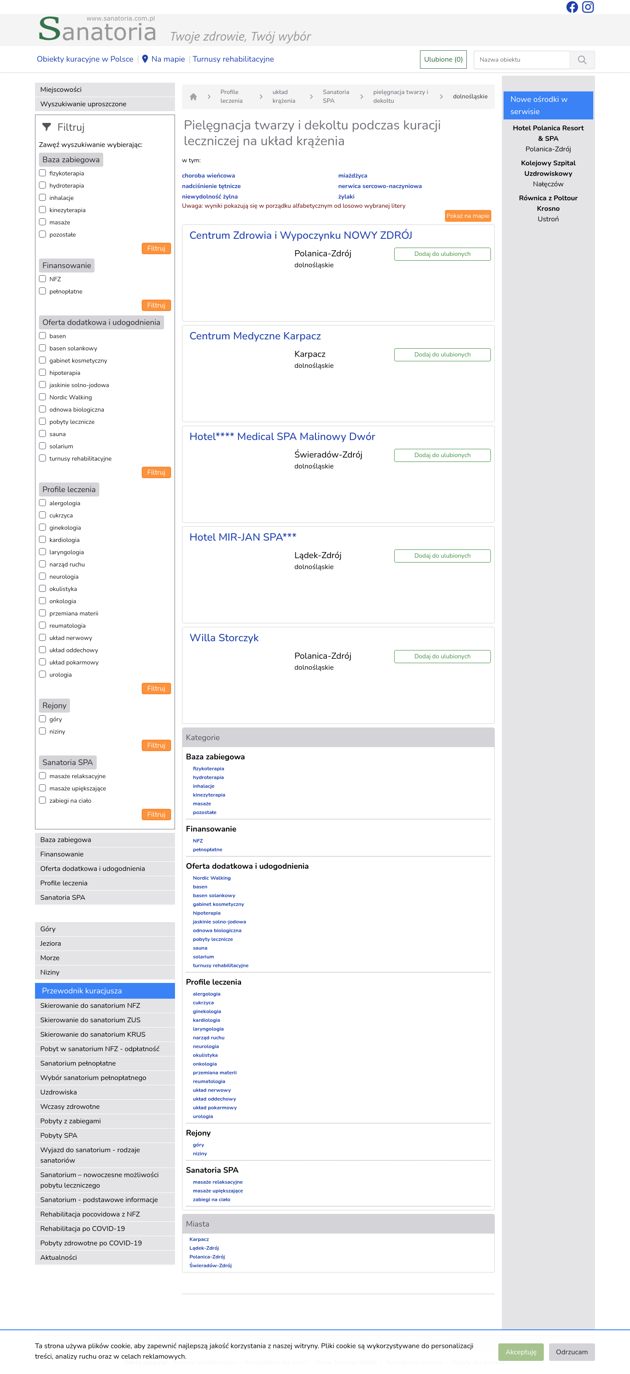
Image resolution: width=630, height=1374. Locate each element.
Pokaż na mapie (468, 216)
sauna (57, 434)
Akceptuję (520, 1352)
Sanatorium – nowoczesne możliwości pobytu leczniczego (99, 1180)
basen (57, 336)
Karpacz (199, 1239)
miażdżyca (352, 175)
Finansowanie (62, 854)
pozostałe (62, 235)
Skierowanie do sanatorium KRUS (93, 1034)
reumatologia (67, 626)
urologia (60, 675)
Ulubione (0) (443, 59)
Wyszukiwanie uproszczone (83, 104)
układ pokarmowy (73, 662)
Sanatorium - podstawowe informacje (99, 1200)
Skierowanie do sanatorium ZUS (90, 1020)
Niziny (50, 972)
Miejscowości (60, 89)
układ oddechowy (73, 650)
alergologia (64, 503)
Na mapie (163, 59)
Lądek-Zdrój (204, 1248)
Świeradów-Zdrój (210, 1265)
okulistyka (63, 589)
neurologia (64, 577)
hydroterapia (66, 186)
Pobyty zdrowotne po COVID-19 (91, 1243)
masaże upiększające (77, 788)
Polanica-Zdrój (207, 1256)
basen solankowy (73, 348)
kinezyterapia (67, 210)
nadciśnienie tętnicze (211, 186)
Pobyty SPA (58, 1135)
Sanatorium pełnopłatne (78, 1063)
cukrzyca (61, 515)
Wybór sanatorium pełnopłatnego (93, 1078)
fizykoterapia (66, 173)
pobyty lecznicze (71, 422)
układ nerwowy (70, 638)
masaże (59, 222)
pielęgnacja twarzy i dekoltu (400, 96)
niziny (57, 731)
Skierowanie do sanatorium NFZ (90, 1005)
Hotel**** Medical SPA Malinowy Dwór (282, 437)
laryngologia (66, 552)
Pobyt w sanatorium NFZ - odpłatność (99, 1049)
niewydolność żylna (210, 196)
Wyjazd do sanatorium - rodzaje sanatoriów (90, 1155)
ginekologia (65, 528)
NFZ (55, 279)
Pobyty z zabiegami (70, 1121)
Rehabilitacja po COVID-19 (82, 1229)
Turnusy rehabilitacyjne (233, 59)
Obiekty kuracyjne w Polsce (85, 59)
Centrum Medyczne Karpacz (255, 336)
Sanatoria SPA (62, 897)
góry (55, 719)
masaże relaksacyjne (77, 776)
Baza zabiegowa (65, 840)
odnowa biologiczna (76, 410)
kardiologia (64, 540)
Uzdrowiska (58, 1092)
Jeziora (50, 943)
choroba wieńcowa (208, 175)
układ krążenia (284, 96)
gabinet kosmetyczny (78, 361)
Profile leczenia (64, 883)
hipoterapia (64, 373)
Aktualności (58, 1257)
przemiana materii (73, 613)
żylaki (346, 196)
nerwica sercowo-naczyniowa (380, 186)
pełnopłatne (66, 291)
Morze (50, 958)
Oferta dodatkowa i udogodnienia (92, 869)
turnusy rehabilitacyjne (80, 459)
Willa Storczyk (224, 638)
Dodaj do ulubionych (442, 254)
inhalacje (61, 198)
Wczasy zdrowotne (70, 1107)
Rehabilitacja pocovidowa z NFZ (90, 1214)
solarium (61, 446)
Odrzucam (572, 1352)
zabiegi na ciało (70, 801)
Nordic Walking (70, 397)
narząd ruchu (67, 564)
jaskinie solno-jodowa (79, 385)
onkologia (62, 601)
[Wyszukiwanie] (582, 60)
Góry (48, 929)
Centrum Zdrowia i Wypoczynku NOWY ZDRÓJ (301, 235)
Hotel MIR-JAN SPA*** (243, 537)
